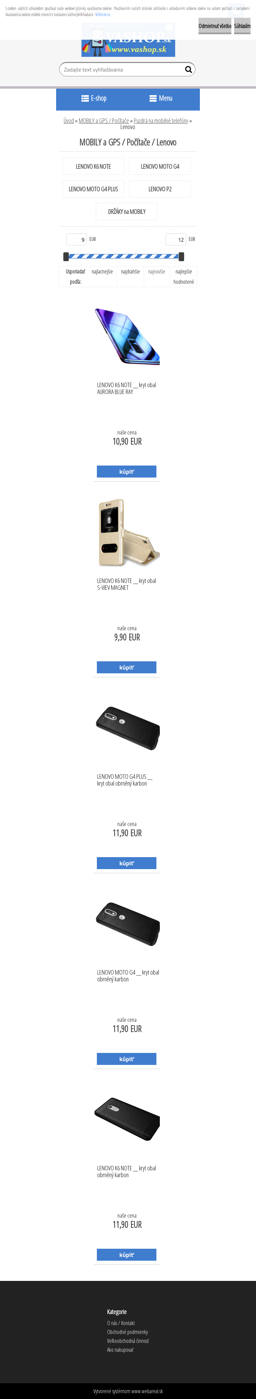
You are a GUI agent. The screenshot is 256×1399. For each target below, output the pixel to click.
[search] (187, 71)
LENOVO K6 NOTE (93, 166)
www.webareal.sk (147, 1391)
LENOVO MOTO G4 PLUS (93, 189)
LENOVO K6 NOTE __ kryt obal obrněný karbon (126, 1172)
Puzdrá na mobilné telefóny (161, 120)
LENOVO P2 (160, 189)
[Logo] (128, 40)
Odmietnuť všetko (215, 26)
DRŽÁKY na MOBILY (126, 211)
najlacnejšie (102, 271)
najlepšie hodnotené (184, 276)
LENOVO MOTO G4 (160, 166)
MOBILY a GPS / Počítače (104, 120)
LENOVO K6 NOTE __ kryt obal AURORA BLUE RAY (126, 388)
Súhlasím (242, 26)
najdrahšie (130, 271)
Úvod (69, 120)
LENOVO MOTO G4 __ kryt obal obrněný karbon (128, 976)
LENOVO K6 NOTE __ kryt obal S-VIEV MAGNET (126, 584)
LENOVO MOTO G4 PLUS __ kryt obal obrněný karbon (124, 780)
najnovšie (156, 271)
